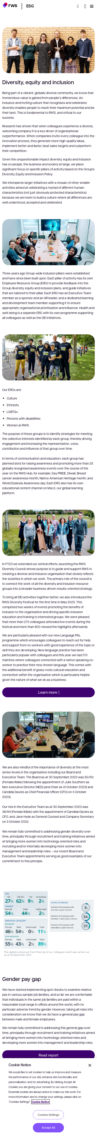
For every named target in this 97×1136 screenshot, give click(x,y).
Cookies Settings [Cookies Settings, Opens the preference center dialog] (48, 1115)
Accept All (48, 1127)
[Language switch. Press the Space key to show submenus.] (85, 6)
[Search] (79, 6)
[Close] (90, 1065)
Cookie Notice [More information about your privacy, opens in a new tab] (40, 1102)
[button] (10, 5)
